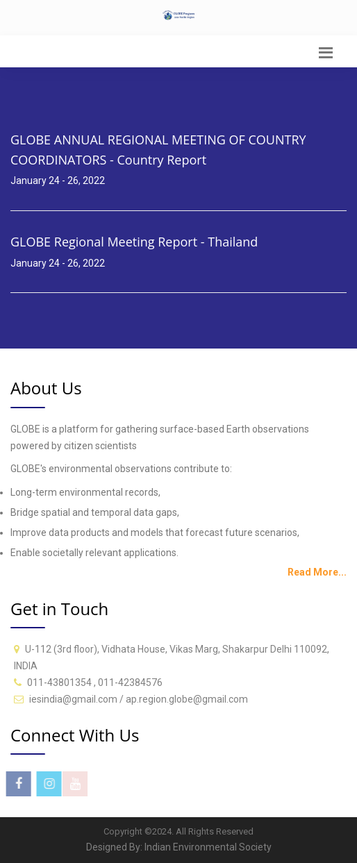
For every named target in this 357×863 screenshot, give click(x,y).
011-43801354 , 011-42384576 (95, 682)
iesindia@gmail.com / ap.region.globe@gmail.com (138, 699)
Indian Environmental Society (208, 847)
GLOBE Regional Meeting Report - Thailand (134, 241)
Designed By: (115, 847)
